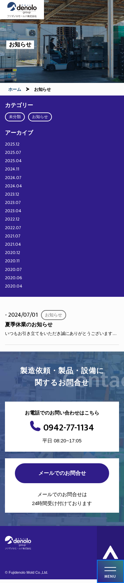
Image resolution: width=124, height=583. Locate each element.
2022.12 (12, 219)
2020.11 (12, 261)
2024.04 (13, 186)
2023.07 (13, 202)
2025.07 (13, 152)
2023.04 (13, 211)
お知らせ (40, 116)
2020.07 (13, 269)
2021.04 (13, 244)
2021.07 (13, 236)
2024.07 (13, 177)
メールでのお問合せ (62, 473)
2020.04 (13, 286)
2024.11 (12, 169)
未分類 (15, 116)
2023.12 (12, 194)
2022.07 (13, 227)
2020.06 (13, 278)
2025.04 (13, 160)
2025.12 (12, 144)
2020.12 (12, 252)
